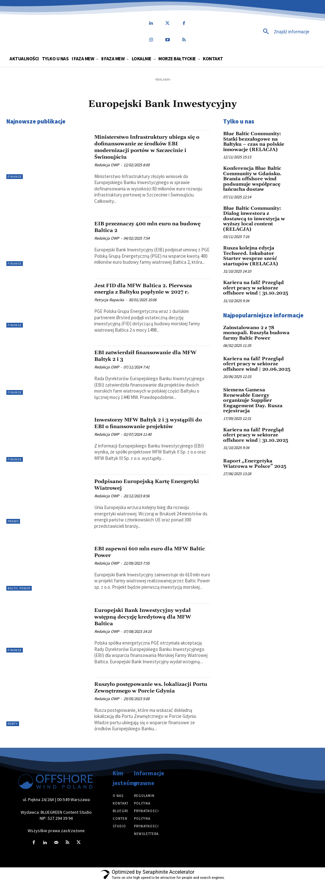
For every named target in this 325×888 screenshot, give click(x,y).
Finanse (15, 177)
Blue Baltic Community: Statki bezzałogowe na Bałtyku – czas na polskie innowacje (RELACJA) (252, 141)
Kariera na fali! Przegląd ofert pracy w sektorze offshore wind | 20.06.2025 (254, 352)
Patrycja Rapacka (109, 299)
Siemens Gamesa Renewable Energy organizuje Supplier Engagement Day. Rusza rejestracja (255, 386)
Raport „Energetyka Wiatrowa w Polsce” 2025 (252, 445)
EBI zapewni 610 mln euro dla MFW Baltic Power (149, 558)
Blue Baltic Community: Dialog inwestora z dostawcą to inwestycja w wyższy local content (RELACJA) (255, 212)
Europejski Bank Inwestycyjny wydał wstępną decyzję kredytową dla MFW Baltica (151, 622)
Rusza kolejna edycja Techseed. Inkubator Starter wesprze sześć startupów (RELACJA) (255, 245)
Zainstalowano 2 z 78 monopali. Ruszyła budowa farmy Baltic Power (253, 321)
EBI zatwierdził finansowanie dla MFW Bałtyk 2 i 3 (145, 355)
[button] (264, 32)
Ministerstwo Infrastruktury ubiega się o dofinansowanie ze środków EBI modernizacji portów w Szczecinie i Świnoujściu (151, 147)
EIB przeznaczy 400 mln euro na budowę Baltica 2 (144, 227)
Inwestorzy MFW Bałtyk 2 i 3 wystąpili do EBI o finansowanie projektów (144, 426)
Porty (13, 730)
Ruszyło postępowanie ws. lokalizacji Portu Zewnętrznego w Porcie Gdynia (152, 693)
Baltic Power (19, 594)
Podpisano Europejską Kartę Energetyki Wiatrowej (139, 490)
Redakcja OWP (106, 165)
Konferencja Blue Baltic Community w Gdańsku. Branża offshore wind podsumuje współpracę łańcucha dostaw (250, 176)
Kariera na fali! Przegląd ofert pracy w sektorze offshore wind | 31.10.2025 (253, 276)
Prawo (13, 527)
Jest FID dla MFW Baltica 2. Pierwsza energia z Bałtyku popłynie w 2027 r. (152, 289)
